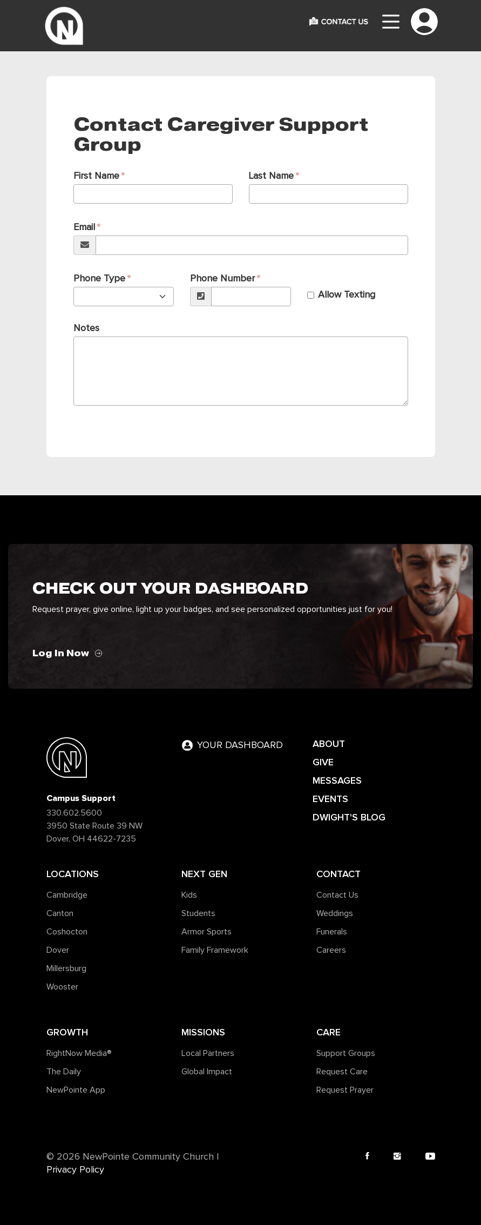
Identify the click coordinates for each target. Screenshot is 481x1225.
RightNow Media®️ (79, 1053)
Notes (86, 328)
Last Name (271, 176)
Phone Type (99, 279)
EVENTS (330, 799)
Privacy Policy (75, 1170)
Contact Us (337, 895)
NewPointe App (75, 1090)
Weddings (334, 913)
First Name (96, 176)
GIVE (323, 762)
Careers (331, 950)
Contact (338, 874)
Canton (59, 913)
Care (328, 1032)
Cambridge (66, 895)
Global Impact (206, 1071)
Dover (57, 950)
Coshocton (66, 931)
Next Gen (204, 874)
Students (198, 913)
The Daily (63, 1071)
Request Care (342, 1071)
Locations (72, 874)
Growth (67, 1032)
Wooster (62, 986)
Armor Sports (206, 931)
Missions (203, 1032)
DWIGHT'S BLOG (349, 817)
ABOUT (329, 744)
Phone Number (222, 279)
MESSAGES (337, 780)
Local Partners (207, 1053)
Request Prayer (345, 1090)
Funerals (331, 931)
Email (84, 227)
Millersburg (66, 968)
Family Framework (214, 950)
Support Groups (345, 1053)
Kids (189, 895)
